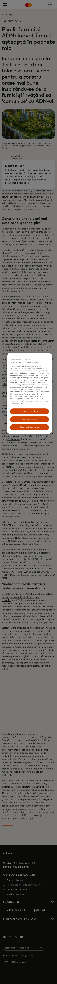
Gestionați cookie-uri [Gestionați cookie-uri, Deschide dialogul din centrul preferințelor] (29, 427)
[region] (29, 393)
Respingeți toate (29, 419)
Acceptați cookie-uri (29, 411)
